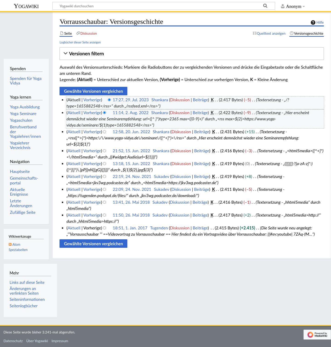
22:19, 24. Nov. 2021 (132, 176)
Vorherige (92, 99)
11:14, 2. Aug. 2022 (131, 112)
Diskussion (180, 99)
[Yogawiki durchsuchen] (164, 5)
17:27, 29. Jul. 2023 (131, 99)
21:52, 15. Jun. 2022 (131, 150)
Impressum (59, 341)
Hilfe (317, 22)
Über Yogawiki (37, 341)
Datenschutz (13, 341)
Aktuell (74, 112)
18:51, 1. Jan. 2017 (130, 227)
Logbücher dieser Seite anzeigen (80, 42)
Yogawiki (26, 5)
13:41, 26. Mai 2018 (131, 202)
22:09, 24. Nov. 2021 (132, 189)
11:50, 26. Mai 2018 (131, 214)
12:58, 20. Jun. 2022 (131, 131)
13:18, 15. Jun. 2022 (131, 163)
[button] (191, 53)
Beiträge (200, 99)
